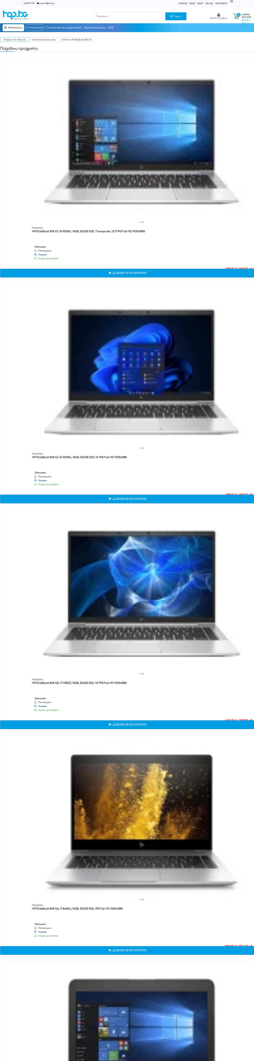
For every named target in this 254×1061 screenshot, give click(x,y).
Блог (192, 3)
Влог (200, 3)
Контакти (221, 3)
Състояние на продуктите (63, 27)
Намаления (34, 27)
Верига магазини (95, 27)
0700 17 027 (30, 3)
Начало (183, 3)
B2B (110, 27)
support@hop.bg (46, 3)
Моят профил (218, 16)
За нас (209, 3)
